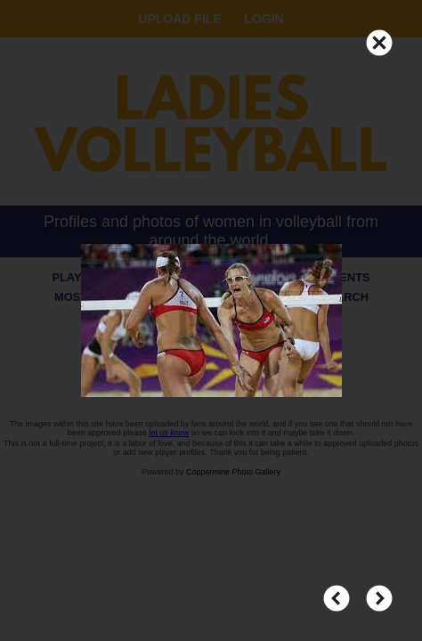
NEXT (379, 590)
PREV (336, 590)
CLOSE (379, 34)
